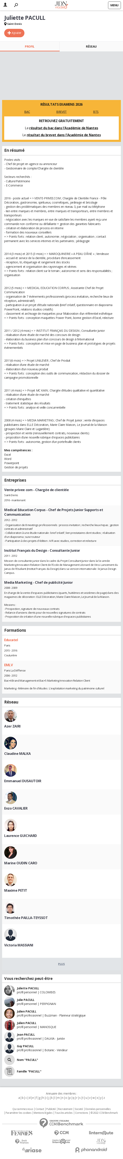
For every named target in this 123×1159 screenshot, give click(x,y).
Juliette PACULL (28, 988)
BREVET (61, 112)
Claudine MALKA (17, 753)
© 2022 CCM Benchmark (104, 1112)
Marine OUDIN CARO (20, 863)
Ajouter (16, 33)
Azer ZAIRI (12, 726)
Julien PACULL (26, 1011)
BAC (27, 112)
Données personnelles (98, 1109)
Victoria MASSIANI (18, 945)
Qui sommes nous (22, 1109)
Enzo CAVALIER (16, 808)
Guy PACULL (25, 1046)
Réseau (91, 46)
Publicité (51, 1109)
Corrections (81, 1112)
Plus (61, 964)
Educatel (11, 640)
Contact (39, 1109)
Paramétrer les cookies (18, 1112)
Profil (29, 46)
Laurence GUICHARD (20, 835)
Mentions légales (43, 1112)
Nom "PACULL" (27, 1060)
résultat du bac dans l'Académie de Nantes (63, 128)
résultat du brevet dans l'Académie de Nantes (64, 135)
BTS (96, 112)
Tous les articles (63, 1112)
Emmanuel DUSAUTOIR (22, 781)
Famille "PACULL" (29, 1071)
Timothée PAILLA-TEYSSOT (26, 917)
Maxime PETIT (15, 890)
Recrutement (65, 1109)
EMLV (8, 665)
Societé (79, 1109)
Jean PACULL (26, 1034)
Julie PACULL (26, 1000)
